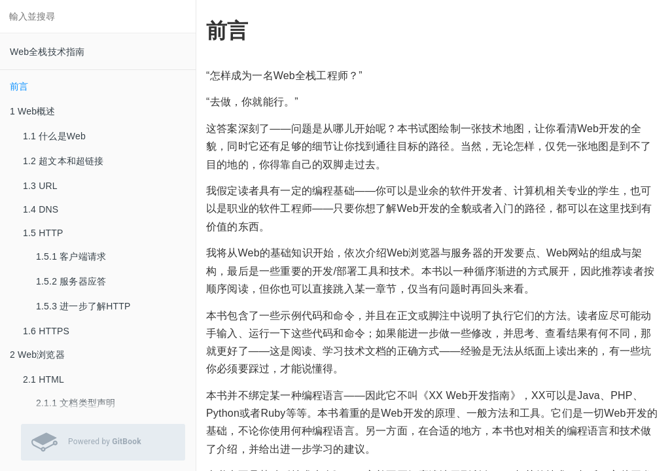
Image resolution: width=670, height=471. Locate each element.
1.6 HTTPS (46, 331)
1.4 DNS (40, 209)
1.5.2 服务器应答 (71, 281)
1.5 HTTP (43, 233)
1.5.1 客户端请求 (71, 256)
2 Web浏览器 (37, 354)
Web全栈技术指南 (47, 51)
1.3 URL (40, 186)
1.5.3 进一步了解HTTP (83, 306)
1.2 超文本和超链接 (63, 161)
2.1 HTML (43, 379)
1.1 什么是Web (54, 136)
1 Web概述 (33, 111)
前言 (19, 86)
